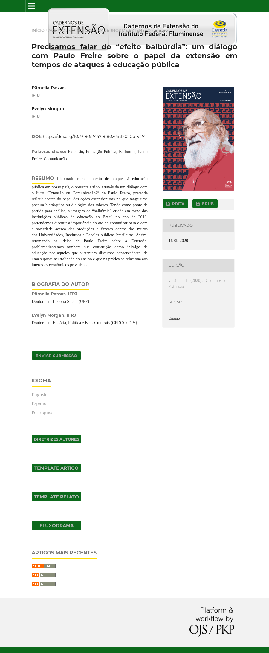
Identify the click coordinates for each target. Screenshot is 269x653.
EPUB (207, 203)
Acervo (56, 30)
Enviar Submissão (56, 355)
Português (42, 412)
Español (40, 403)
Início (38, 30)
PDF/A (177, 203)
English (39, 394)
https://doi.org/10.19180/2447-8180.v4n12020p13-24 (94, 136)
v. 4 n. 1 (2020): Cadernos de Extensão (110, 30)
